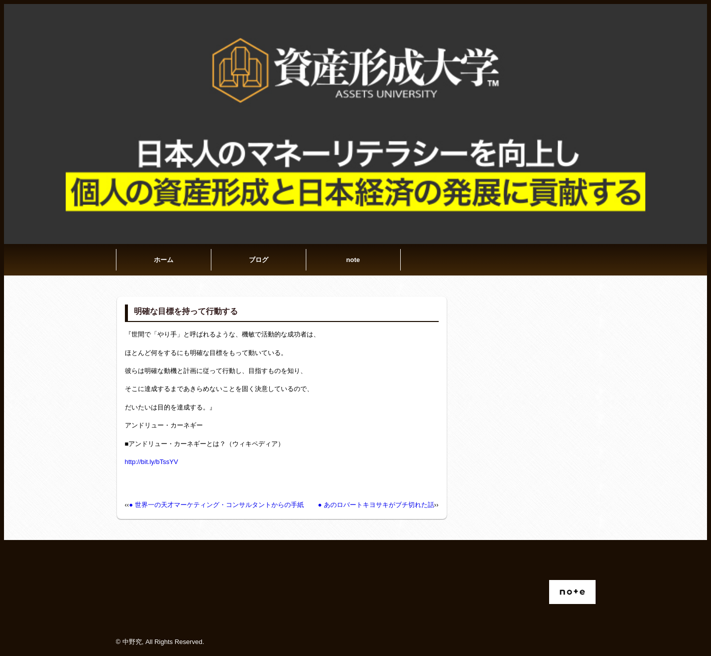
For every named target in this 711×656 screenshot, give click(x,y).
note (353, 260)
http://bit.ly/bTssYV (151, 462)
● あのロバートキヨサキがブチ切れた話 (376, 504)
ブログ (258, 260)
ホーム (163, 260)
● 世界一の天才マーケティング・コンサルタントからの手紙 (216, 504)
